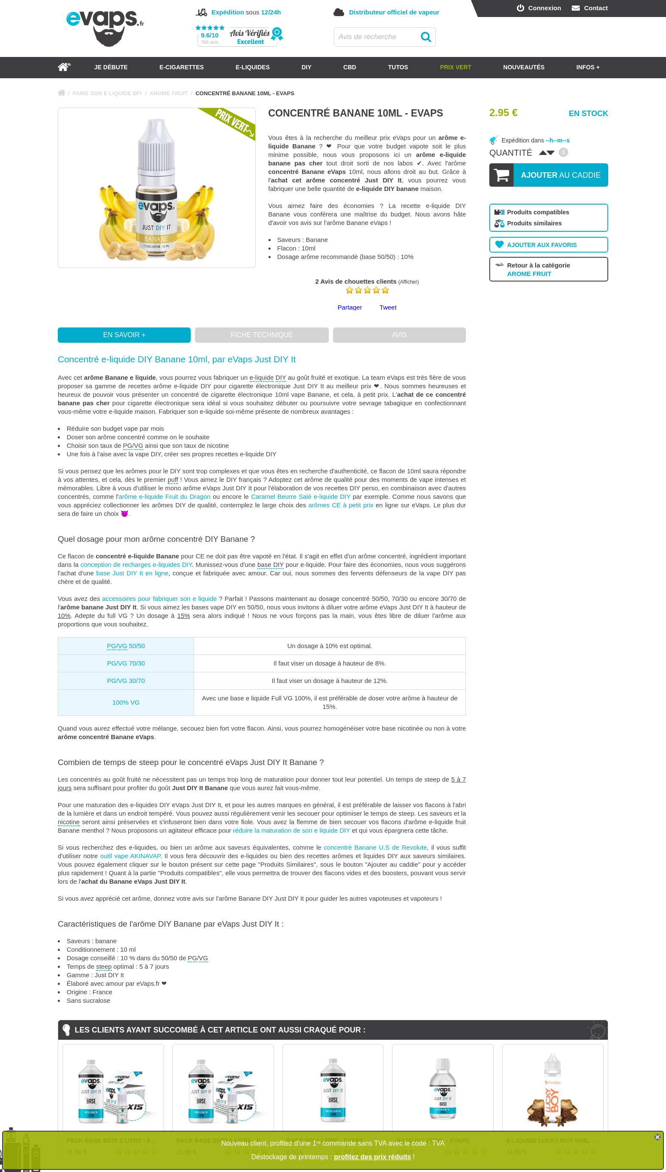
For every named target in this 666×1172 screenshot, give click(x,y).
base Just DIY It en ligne (132, 573)
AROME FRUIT (169, 93)
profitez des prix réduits (372, 1157)
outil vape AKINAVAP (130, 855)
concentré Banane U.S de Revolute (375, 847)
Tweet (388, 307)
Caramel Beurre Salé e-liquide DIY (300, 496)
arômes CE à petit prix (340, 505)
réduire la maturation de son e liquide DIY (291, 830)
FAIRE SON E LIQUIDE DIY (107, 93)
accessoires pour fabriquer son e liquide (159, 598)
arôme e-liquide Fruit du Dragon (164, 496)
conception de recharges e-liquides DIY (136, 564)
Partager (350, 307)
